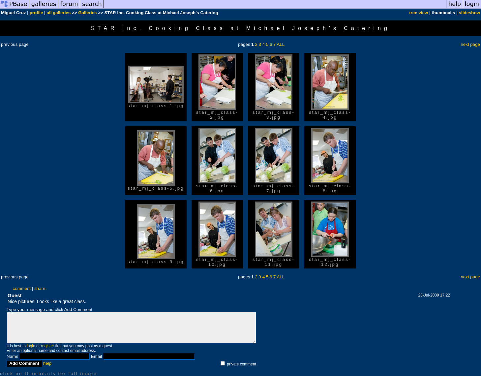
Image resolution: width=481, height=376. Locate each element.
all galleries (59, 12)
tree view (418, 12)
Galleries (87, 12)
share (39, 288)
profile (36, 12)
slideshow (469, 12)
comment (22, 288)
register (47, 346)
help (47, 363)
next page (470, 44)
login (31, 346)
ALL (281, 44)
